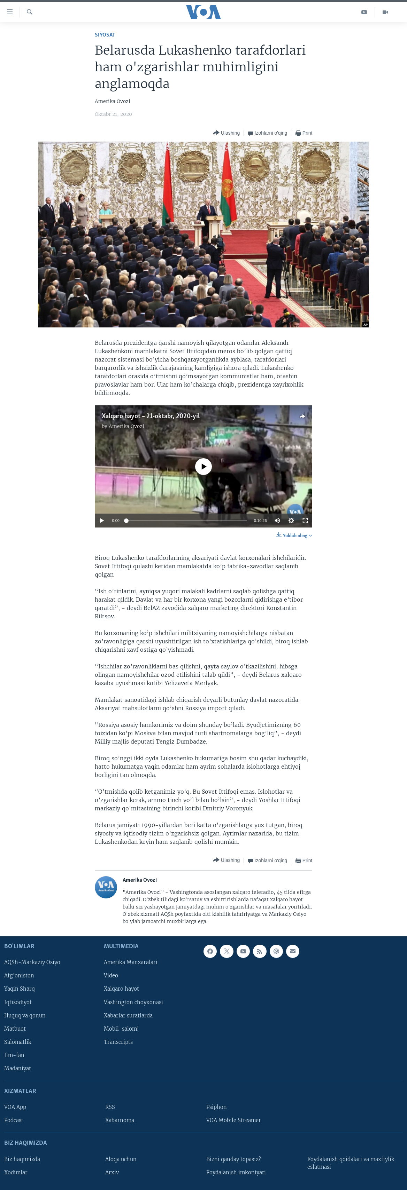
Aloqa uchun (121, 1159)
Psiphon (216, 1107)
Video (111, 976)
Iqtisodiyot (18, 1002)
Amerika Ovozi (126, 426)
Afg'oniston (19, 976)
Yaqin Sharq (19, 989)
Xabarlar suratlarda (128, 1015)
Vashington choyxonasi (133, 1002)
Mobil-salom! (121, 1028)
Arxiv (112, 1172)
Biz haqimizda (22, 1159)
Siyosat (105, 35)
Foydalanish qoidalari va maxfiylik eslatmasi (350, 1163)
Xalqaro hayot (121, 989)
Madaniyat (17, 1068)
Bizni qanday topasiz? (233, 1159)
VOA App (15, 1107)
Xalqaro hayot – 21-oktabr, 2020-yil (151, 416)
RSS (110, 1107)
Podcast (13, 1120)
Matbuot (15, 1028)
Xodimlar (16, 1172)
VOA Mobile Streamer (233, 1120)
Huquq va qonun (25, 1015)
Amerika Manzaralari (131, 962)
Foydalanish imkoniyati (236, 1172)
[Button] (226, 133)
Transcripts (118, 1042)
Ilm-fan (14, 1055)
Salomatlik (17, 1042)
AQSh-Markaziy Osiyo (32, 962)
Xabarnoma (119, 1120)
